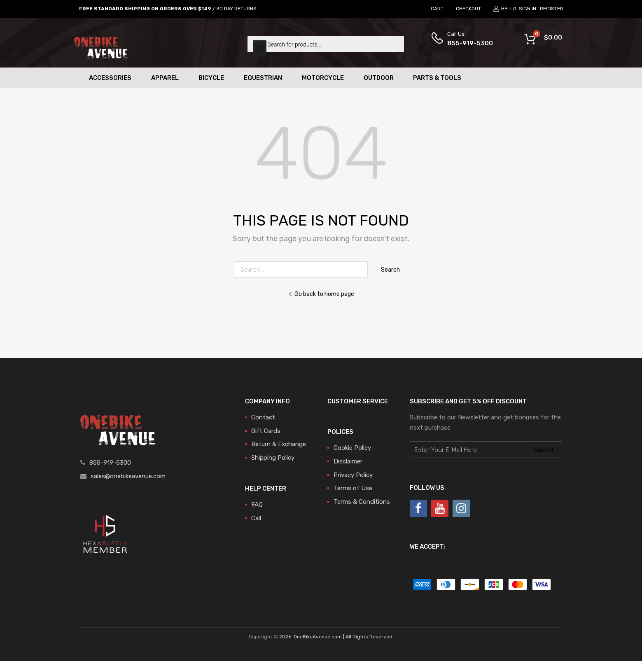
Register (551, 9)
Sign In (527, 9)
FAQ (257, 504)
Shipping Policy (272, 457)
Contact (263, 417)
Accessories (110, 77)
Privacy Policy (353, 475)
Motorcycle (323, 77)
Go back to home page (321, 294)
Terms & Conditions (362, 501)
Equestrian (263, 77)
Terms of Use (353, 488)
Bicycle (211, 77)
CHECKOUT (468, 9)
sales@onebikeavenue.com (128, 476)
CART (437, 9)
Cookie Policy (352, 448)
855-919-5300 (467, 43)
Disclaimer (348, 461)
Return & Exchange (278, 444)
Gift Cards (265, 431)
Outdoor (379, 77)
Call (256, 518)
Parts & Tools (437, 77)
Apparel (165, 77)
